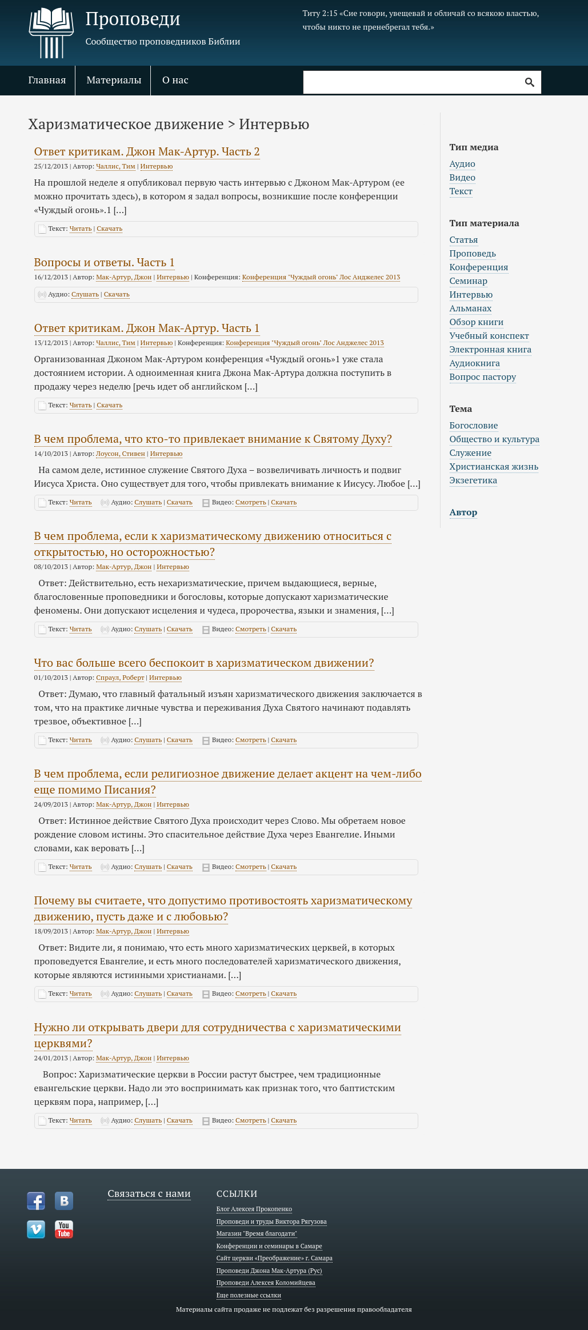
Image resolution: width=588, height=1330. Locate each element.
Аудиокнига (475, 362)
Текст (461, 191)
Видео (463, 177)
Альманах (471, 308)
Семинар (468, 280)
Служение (471, 452)
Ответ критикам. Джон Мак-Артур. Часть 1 (147, 327)
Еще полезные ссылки (249, 1295)
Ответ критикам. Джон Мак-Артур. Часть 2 (147, 151)
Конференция (479, 267)
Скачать (109, 228)
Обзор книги (477, 321)
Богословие (474, 425)
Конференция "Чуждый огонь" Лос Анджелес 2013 (321, 277)
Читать (81, 228)
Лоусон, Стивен (120, 453)
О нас (175, 79)
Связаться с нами (149, 1193)
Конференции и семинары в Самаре (269, 1246)
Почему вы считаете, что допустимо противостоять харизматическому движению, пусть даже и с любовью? (223, 908)
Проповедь (473, 253)
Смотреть (250, 502)
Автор (464, 512)
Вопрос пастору (483, 376)
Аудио (462, 163)
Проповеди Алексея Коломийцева (266, 1283)
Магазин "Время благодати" (257, 1233)
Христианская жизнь (494, 466)
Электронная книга (491, 349)
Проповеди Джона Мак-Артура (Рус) (269, 1271)
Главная (47, 79)
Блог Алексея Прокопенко (254, 1209)
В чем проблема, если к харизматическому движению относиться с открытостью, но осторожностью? (213, 543)
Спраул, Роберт (120, 677)
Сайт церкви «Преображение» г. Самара (275, 1258)
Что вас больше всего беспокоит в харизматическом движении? (204, 662)
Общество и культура (495, 438)
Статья (464, 239)
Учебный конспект (490, 335)
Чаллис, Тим (115, 166)
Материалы (114, 79)
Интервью (157, 166)
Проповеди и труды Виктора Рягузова (272, 1221)
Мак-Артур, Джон (123, 277)
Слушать (85, 294)
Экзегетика (474, 480)
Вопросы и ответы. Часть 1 (104, 262)
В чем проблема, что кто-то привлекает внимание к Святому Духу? (213, 438)
